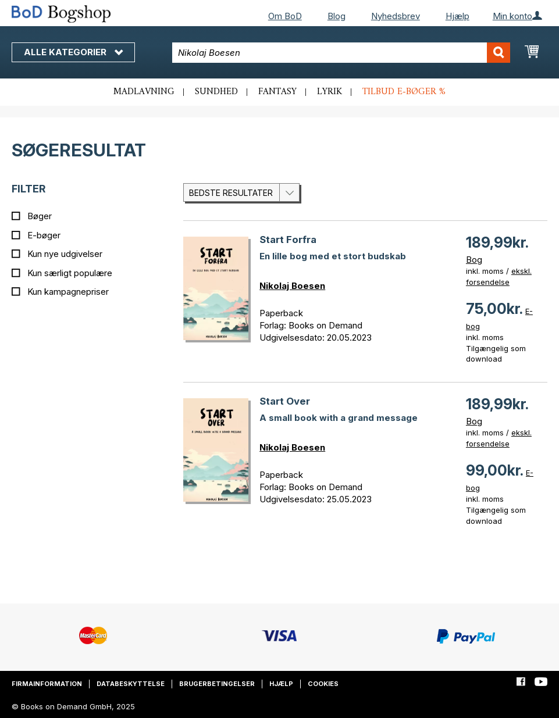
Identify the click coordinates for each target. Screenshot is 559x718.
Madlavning (144, 92)
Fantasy (277, 92)
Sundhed (216, 92)
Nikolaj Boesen (292, 285)
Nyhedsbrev (395, 16)
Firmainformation (47, 684)
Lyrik (329, 92)
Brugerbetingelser (217, 684)
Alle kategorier (73, 52)
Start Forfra (287, 239)
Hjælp (457, 16)
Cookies (323, 684)
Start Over (284, 401)
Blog (336, 16)
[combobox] (341, 52)
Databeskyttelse (131, 684)
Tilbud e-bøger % (404, 92)
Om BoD (285, 16)
